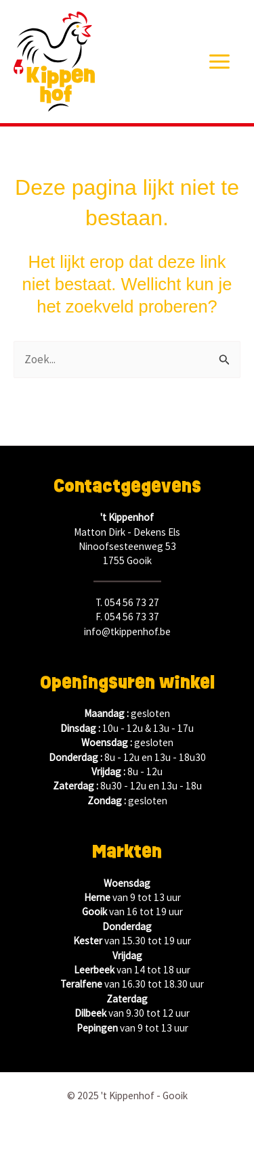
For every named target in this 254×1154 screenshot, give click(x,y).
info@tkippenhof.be (127, 631)
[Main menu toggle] (220, 62)
